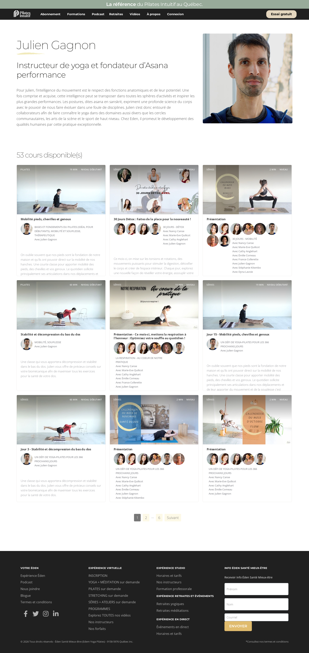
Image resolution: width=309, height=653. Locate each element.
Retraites (117, 14)
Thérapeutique (44, 235)
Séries (117, 169)
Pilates (25, 169)
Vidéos (136, 14)
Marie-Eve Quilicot (179, 235)
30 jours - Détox (173, 227)
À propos (154, 14)
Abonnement (51, 14)
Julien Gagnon (49, 239)
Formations (77, 14)
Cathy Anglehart (178, 239)
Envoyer (238, 626)
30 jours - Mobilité (244, 239)
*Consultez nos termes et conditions (267, 641)
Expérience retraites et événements (185, 596)
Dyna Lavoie (245, 272)
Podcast (98, 14)
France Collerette (248, 259)
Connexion (176, 14)
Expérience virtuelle (105, 568)
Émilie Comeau (247, 255)
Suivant (173, 517)
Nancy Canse (176, 231)
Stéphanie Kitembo (249, 267)
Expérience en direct (173, 619)
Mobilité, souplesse (47, 342)
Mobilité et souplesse (65, 231)
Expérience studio (170, 568)
